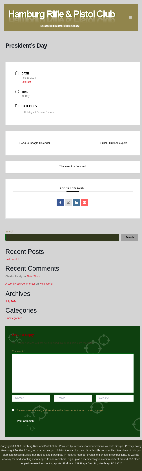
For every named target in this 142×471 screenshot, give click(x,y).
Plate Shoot (33, 276)
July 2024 (11, 301)
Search (9, 231)
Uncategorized (13, 318)
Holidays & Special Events (38, 112)
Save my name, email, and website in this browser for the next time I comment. (61, 410)
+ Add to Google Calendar (34, 142)
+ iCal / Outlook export (113, 142)
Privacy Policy (133, 446)
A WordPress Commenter (20, 283)
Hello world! (12, 259)
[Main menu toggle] (130, 17)
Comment (18, 351)
